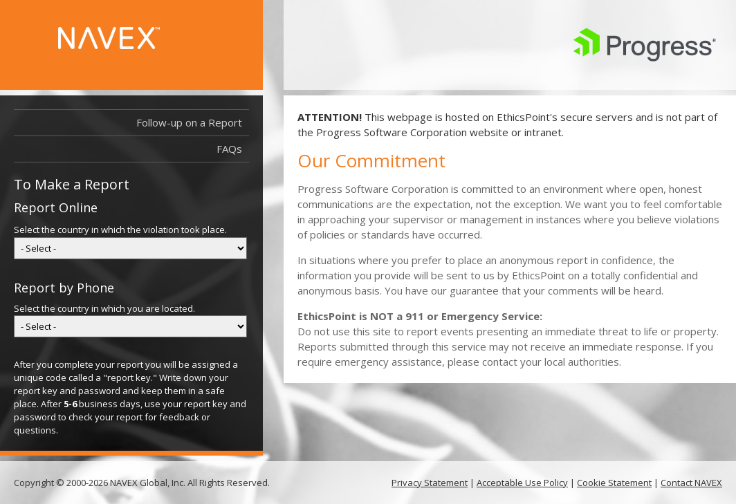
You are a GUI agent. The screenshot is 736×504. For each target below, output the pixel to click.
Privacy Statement (430, 482)
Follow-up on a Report (192, 123)
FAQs (229, 149)
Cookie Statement (614, 482)
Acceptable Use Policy (522, 482)
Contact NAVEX (691, 482)
